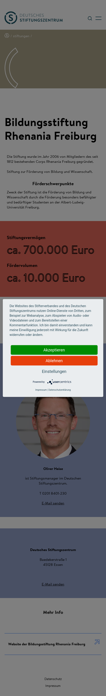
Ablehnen (54, 360)
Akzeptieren (54, 350)
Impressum (41, 390)
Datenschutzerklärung (60, 390)
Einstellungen (54, 371)
